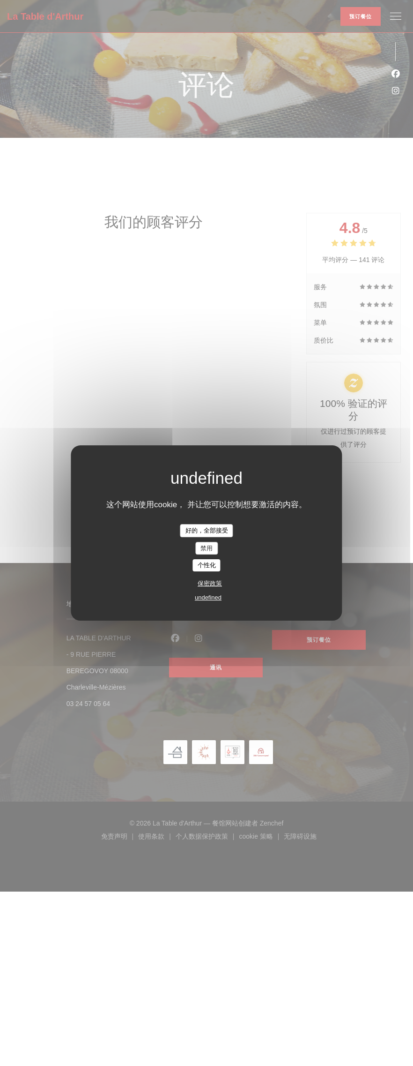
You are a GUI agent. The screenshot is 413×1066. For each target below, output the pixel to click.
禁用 (206, 548)
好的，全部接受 (206, 530)
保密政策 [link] (210, 583)
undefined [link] (208, 597)
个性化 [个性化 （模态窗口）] (207, 565)
